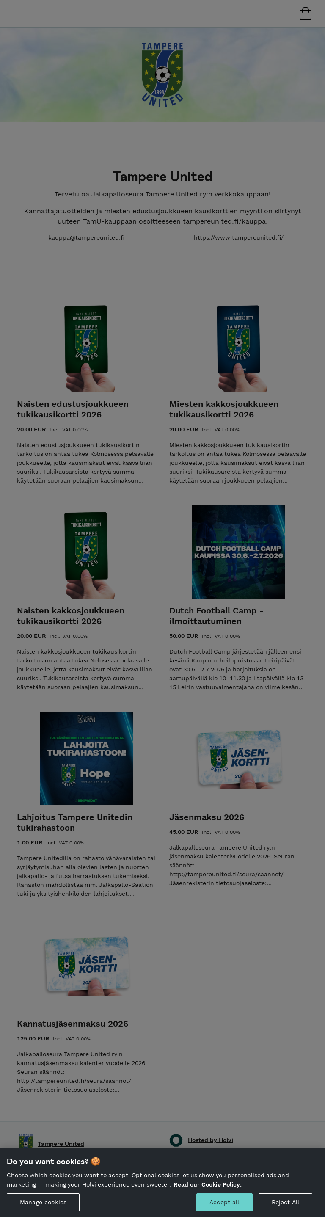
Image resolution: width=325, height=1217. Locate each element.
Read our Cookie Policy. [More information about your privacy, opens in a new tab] (208, 1195)
